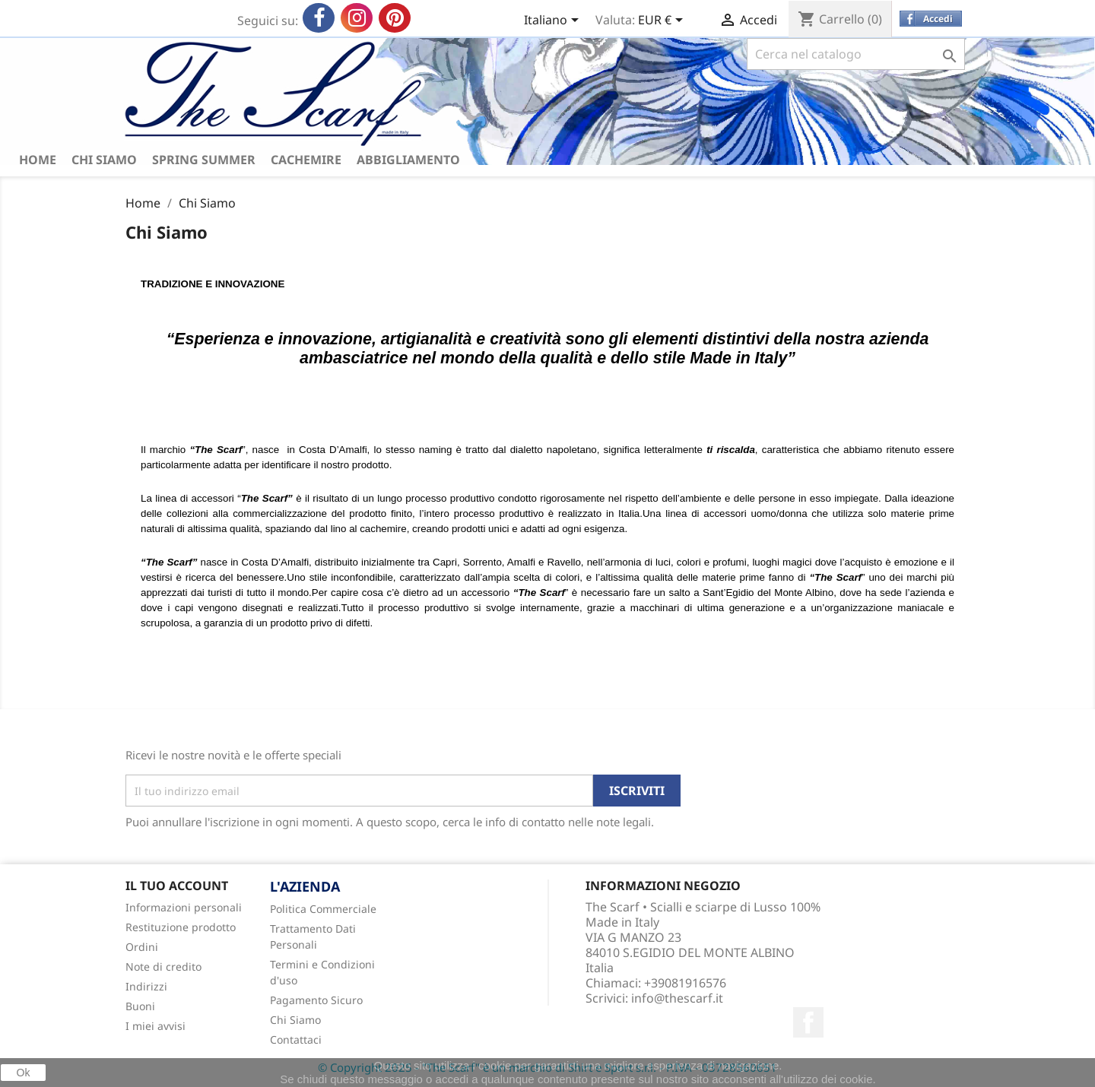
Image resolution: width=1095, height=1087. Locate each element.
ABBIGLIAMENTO (408, 159)
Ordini (141, 947)
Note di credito (163, 966)
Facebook (808, 1022)
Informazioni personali (183, 907)
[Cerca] (856, 54)
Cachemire (306, 159)
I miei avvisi (155, 1026)
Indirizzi (146, 986)
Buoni (140, 1006)
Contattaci (296, 1039)
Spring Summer (204, 159)
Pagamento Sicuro (316, 1000)
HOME (37, 159)
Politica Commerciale (323, 909)
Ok (23, 1072)
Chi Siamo (104, 159)
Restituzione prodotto (180, 927)
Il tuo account (176, 885)
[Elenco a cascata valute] (663, 21)
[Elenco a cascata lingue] (554, 21)
